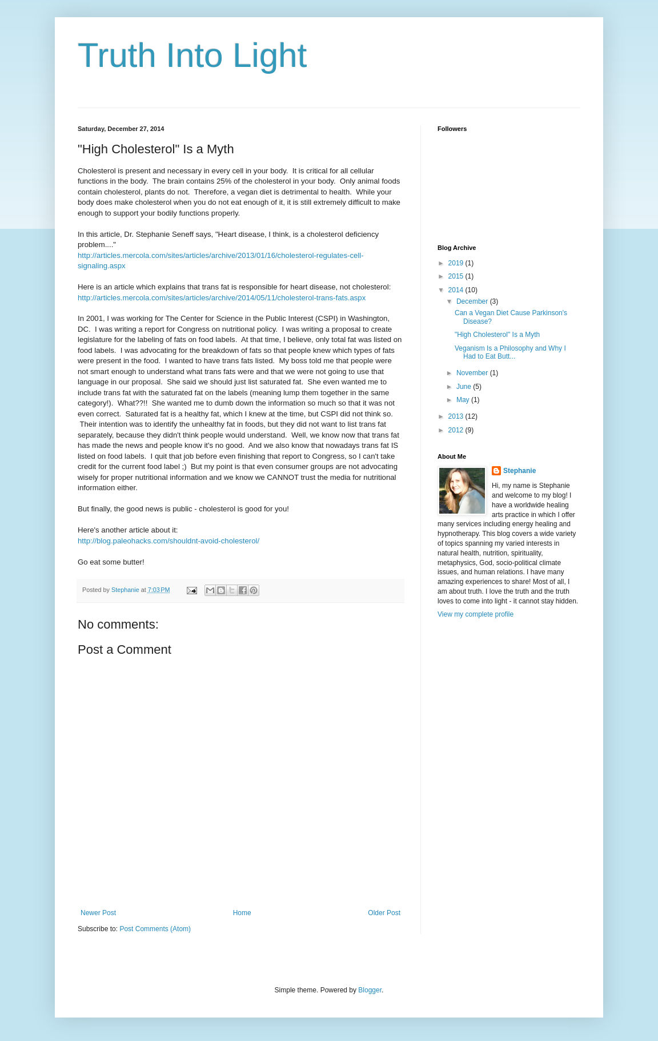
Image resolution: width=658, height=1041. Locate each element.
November (473, 373)
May (463, 400)
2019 (457, 263)
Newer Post (98, 913)
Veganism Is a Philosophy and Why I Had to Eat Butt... (510, 352)
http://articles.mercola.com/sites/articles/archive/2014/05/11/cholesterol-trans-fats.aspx (222, 297)
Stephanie (519, 471)
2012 (457, 430)
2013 (457, 416)
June (464, 387)
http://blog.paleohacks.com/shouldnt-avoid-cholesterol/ (168, 541)
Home (242, 913)
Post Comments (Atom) (155, 929)
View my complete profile (475, 614)
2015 (457, 276)
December (473, 301)
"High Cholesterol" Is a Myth (497, 335)
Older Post (384, 913)
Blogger (370, 990)
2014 (457, 290)
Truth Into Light (192, 55)
